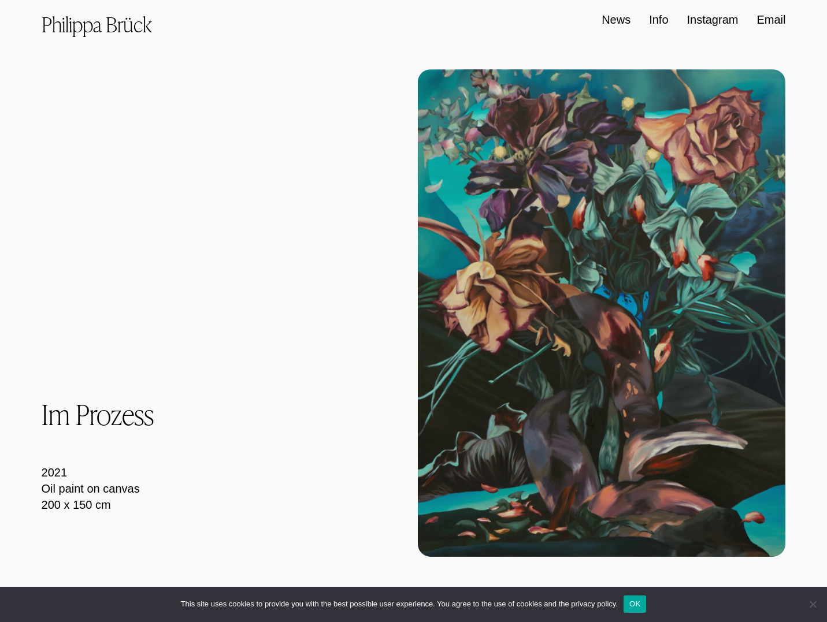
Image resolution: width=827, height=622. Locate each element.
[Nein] (812, 604)
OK (634, 603)
